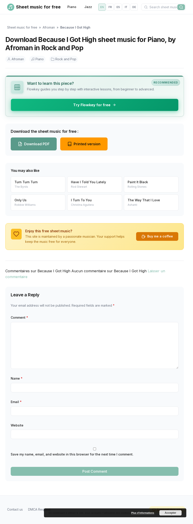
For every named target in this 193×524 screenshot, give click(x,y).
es (118, 7)
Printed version (83, 144)
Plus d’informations (142, 513)
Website (17, 425)
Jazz (88, 7)
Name (17, 378)
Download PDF (34, 144)
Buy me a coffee (157, 236)
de (134, 7)
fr (110, 7)
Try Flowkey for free (94, 105)
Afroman (49, 27)
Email (16, 402)
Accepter (170, 512)
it (126, 7)
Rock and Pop (63, 59)
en (102, 7)
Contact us (15, 509)
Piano (71, 7)
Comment (19, 317)
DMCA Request (39, 509)
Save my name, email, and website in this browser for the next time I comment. (72, 454)
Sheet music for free (22, 27)
